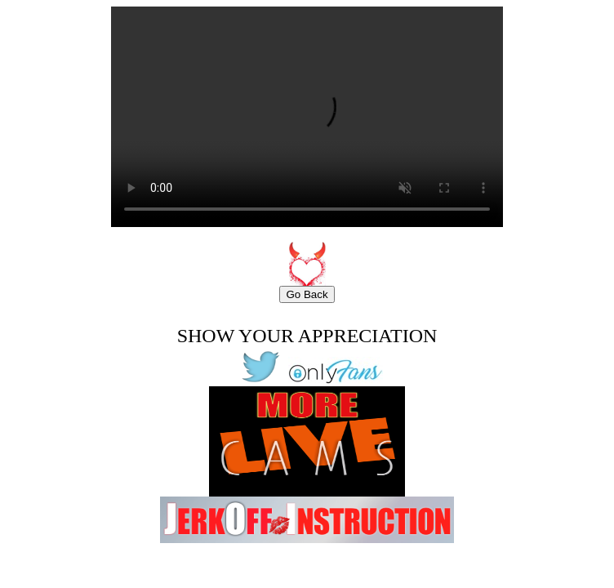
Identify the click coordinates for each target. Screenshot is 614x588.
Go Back (306, 294)
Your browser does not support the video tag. (307, 117)
